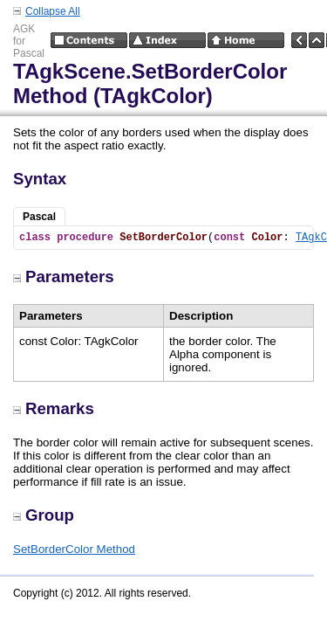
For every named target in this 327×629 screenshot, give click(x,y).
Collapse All (52, 11)
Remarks (53, 408)
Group (43, 515)
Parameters (63, 276)
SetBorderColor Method (74, 549)
